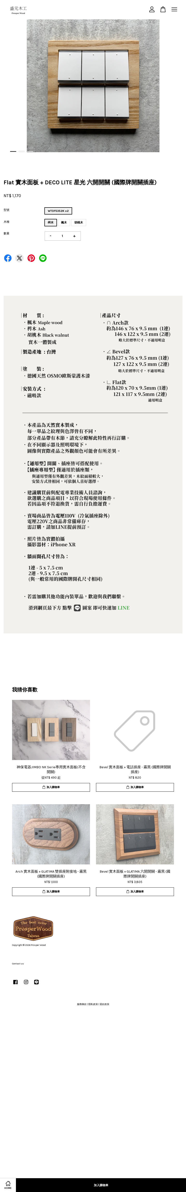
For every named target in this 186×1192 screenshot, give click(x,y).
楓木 (64, 222)
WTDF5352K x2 (58, 211)
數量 (6, 233)
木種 (6, 221)
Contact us (18, 963)
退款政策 (104, 1004)
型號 (6, 210)
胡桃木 (78, 222)
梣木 (51, 222)
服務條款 (82, 1004)
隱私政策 (93, 1004)
